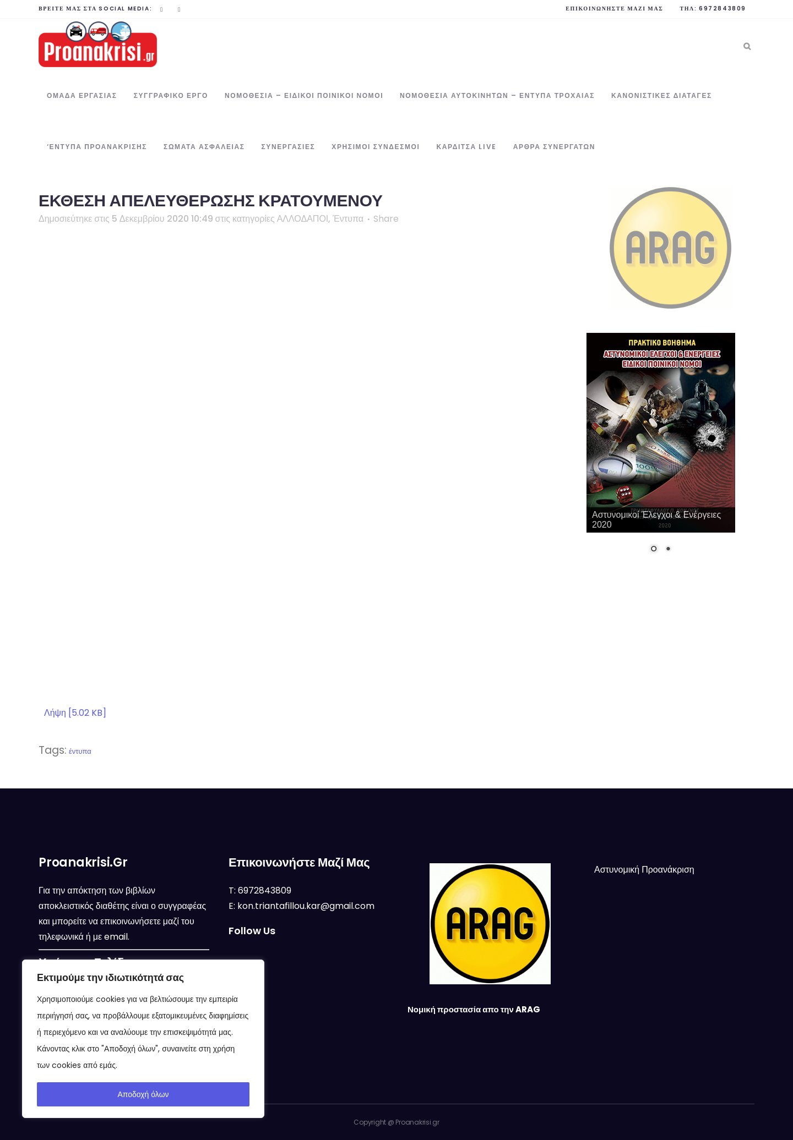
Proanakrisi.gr (417, 1122)
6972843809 (722, 8)
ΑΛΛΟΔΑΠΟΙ (303, 218)
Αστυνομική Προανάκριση (644, 869)
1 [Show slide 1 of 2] (654, 550)
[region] (143, 1039)
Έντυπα (348, 218)
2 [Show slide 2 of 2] (668, 550)
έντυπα (80, 751)
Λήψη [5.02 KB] (75, 712)
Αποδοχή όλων (143, 1094)
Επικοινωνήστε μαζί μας (614, 8)
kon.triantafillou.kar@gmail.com (305, 906)
